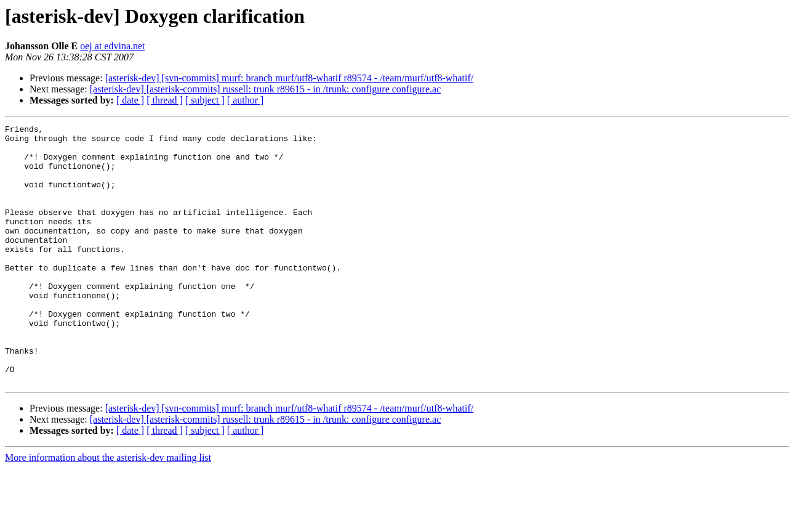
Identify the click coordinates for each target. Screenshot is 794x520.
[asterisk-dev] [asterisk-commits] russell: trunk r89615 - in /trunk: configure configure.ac (265, 89)
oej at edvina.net (112, 46)
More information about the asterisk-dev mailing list (108, 509)
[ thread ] (164, 100)
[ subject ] (205, 100)
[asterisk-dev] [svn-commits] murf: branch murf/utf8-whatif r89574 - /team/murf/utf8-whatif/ (289, 78)
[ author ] (245, 100)
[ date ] (130, 100)
